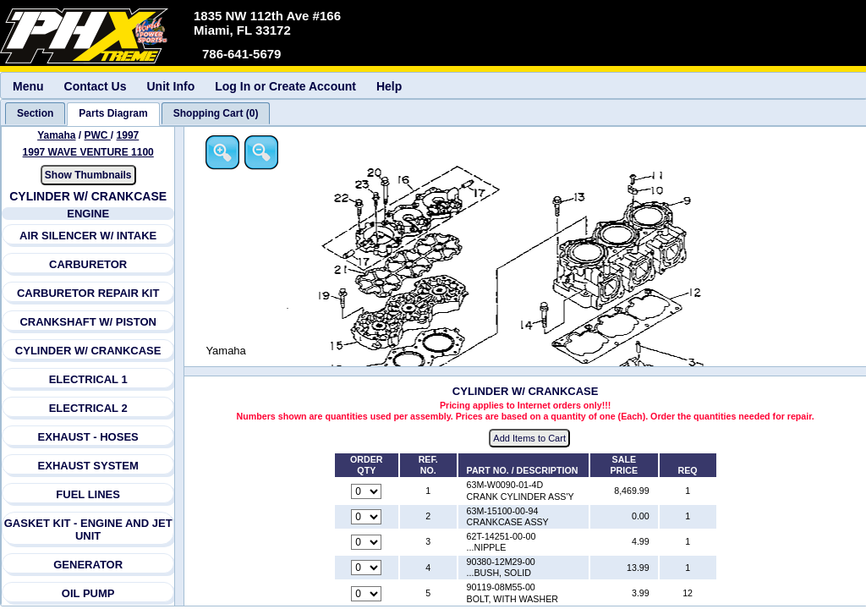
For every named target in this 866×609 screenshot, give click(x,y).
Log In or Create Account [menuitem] (285, 86)
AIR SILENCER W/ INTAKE (87, 235)
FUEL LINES (89, 494)
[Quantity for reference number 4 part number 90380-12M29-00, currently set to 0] (368, 568)
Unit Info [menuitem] (170, 86)
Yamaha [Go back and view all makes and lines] (56, 135)
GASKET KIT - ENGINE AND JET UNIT (88, 529)
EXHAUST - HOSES (88, 437)
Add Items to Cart (531, 439)
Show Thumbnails (88, 175)
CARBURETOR (88, 264)
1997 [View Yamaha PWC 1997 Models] (128, 135)
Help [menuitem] (389, 86)
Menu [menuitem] (28, 86)
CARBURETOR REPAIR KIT (88, 293)
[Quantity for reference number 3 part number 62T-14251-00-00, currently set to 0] (368, 543)
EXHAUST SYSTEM (88, 465)
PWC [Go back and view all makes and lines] (98, 135)
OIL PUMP (88, 593)
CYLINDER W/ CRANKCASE (88, 350)
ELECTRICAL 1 (88, 379)
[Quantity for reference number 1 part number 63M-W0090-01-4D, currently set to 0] (368, 491)
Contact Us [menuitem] (95, 86)
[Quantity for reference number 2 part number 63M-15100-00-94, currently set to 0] (368, 516)
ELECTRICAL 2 (88, 408)
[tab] (35, 113)
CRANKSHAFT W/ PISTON (88, 321)
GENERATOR (88, 564)
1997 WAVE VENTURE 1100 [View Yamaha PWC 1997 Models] (88, 152)
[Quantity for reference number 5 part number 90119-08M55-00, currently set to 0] (368, 593)
